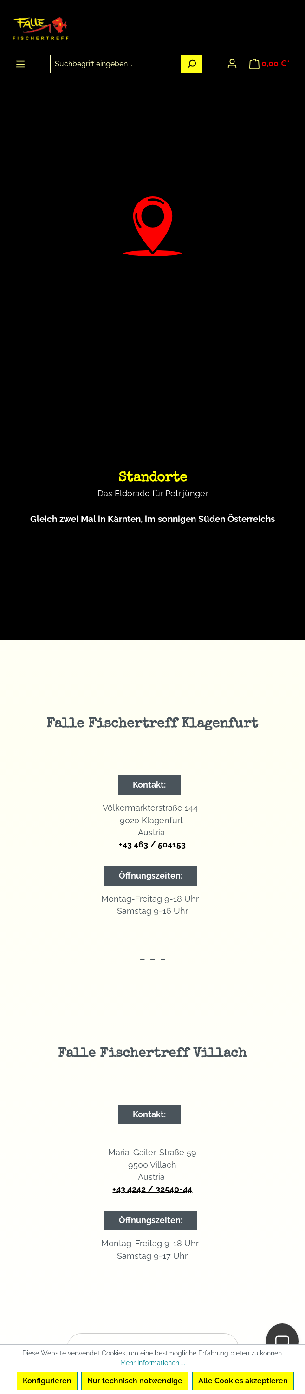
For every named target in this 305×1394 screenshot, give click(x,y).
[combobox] (116, 64)
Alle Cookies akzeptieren (243, 1380)
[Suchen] (191, 64)
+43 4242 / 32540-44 (152, 1189)
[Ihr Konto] (232, 63)
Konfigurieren (47, 1380)
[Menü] (20, 64)
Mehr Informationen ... (152, 1363)
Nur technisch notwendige (134, 1380)
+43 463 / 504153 (152, 844)
